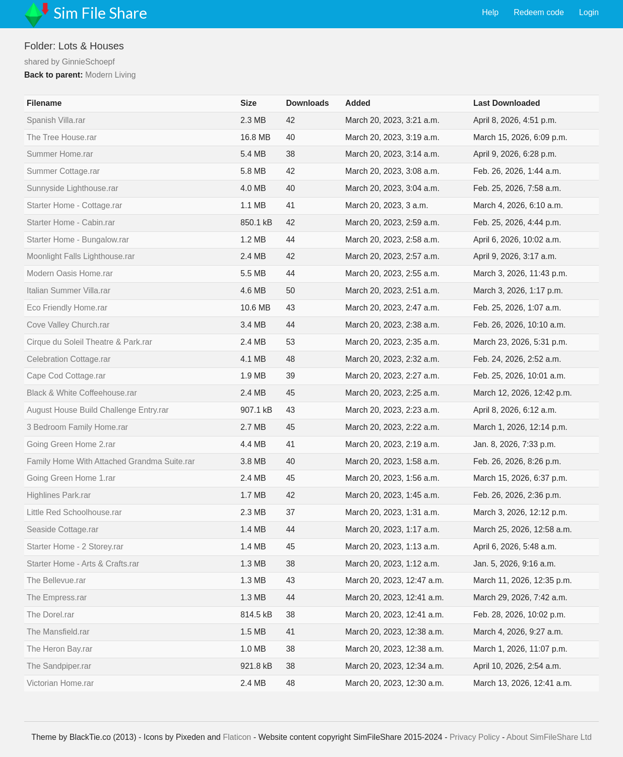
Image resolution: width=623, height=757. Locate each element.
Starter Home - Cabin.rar (71, 222)
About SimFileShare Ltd (549, 737)
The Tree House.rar (62, 137)
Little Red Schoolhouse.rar (74, 512)
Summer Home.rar (60, 154)
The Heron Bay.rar (59, 649)
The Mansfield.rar (58, 631)
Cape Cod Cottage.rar (66, 375)
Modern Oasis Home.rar (70, 273)
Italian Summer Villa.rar (68, 290)
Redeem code (539, 12)
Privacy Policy (475, 737)
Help (490, 12)
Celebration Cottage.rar (68, 359)
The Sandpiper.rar (59, 666)
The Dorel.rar (50, 614)
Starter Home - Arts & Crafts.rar (83, 563)
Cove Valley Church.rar (68, 325)
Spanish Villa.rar (56, 120)
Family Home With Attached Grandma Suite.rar (111, 461)
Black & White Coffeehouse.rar (82, 393)
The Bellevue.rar (56, 580)
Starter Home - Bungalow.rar (78, 239)
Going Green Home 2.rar (71, 444)
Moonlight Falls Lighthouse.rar (81, 256)
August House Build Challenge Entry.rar (98, 410)
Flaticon (237, 737)
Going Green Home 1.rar (71, 478)
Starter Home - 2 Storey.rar (75, 546)
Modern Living (110, 75)
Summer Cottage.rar (63, 171)
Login (589, 12)
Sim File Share (100, 13)
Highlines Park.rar (59, 495)
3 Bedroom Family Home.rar (77, 427)
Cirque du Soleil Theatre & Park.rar (89, 342)
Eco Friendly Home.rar (67, 307)
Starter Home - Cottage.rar (74, 205)
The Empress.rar (57, 597)
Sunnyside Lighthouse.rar (72, 188)
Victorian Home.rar (60, 683)
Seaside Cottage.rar (62, 529)
